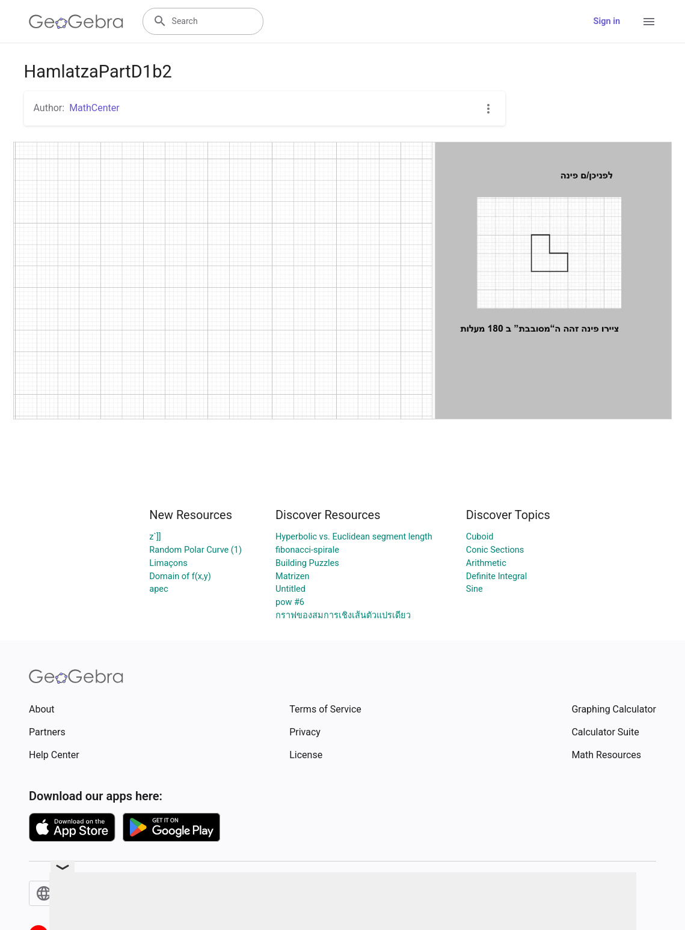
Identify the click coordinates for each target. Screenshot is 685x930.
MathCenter (94, 108)
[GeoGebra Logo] (76, 21)
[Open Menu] (649, 21)
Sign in (607, 21)
